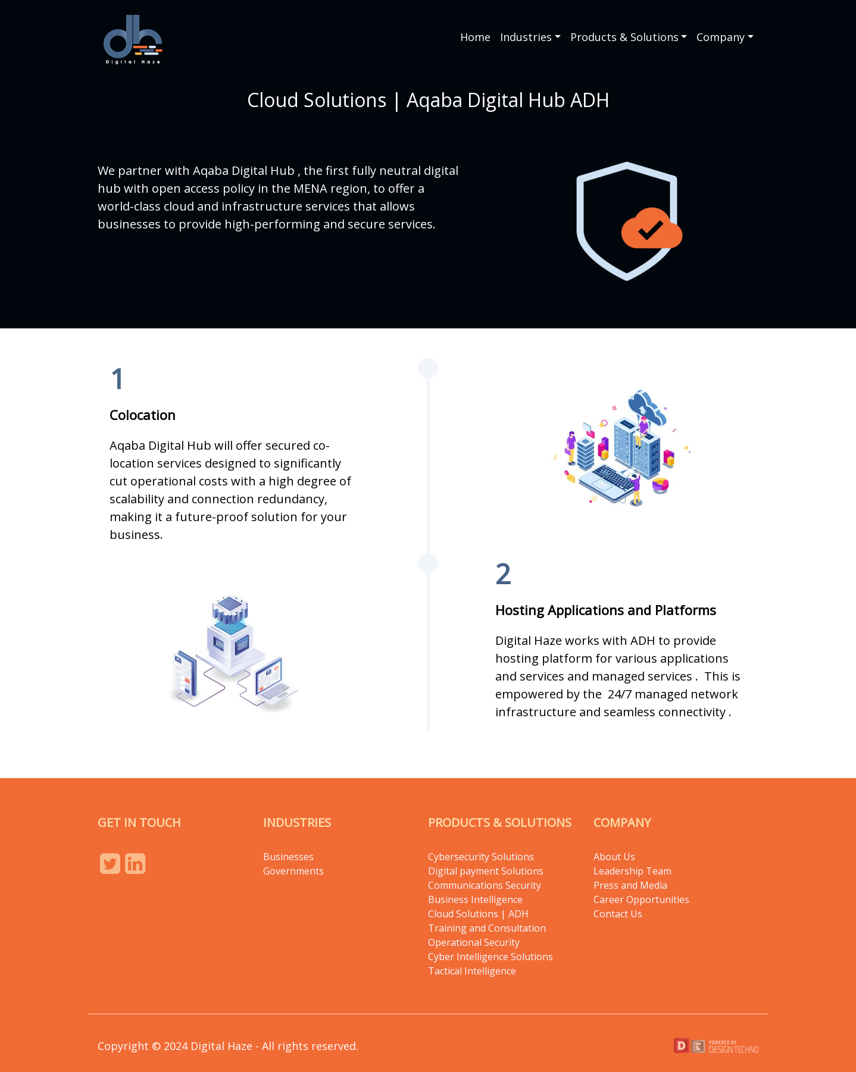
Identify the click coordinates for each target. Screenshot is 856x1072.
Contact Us (617, 913)
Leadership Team (632, 870)
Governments (293, 870)
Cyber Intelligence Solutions (490, 956)
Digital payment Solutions (487, 870)
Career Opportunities (641, 899)
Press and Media (630, 885)
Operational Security (474, 942)
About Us (614, 856)
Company (720, 37)
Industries (526, 37)
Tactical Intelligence (472, 970)
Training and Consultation (487, 928)
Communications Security (484, 885)
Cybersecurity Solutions (481, 856)
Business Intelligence (475, 899)
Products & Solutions (624, 37)
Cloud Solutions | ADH (478, 913)
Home (475, 37)
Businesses (288, 856)
